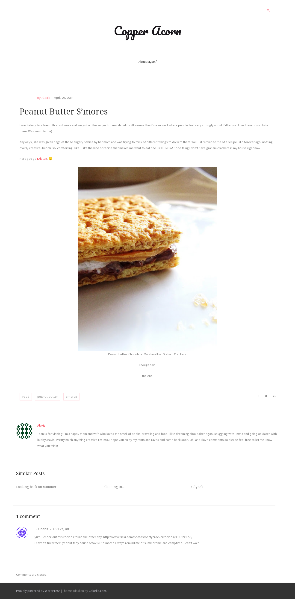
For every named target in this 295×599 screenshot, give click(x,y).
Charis (43, 529)
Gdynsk (197, 487)
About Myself (148, 62)
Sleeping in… (114, 487)
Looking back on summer (36, 487)
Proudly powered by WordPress (38, 591)
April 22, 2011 (61, 529)
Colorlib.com (97, 591)
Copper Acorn (147, 30)
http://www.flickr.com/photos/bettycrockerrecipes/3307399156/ (147, 537)
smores (71, 396)
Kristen (42, 159)
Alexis (45, 97)
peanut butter (47, 396)
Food (25, 396)
